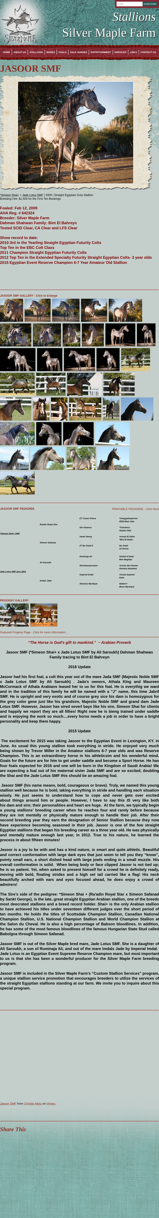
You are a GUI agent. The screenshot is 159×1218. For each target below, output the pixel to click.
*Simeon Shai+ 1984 (10, 533)
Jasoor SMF (8, 1103)
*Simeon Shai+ (9, 195)
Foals (63, 52)
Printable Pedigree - (135, 509)
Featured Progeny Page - (34, 632)
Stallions (36, 52)
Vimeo (51, 1103)
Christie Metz (33, 1103)
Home (6, 52)
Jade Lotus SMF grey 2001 (13, 571)
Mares (50, 52)
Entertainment (101, 52)
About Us (20, 52)
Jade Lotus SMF (32, 195)
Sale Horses (78, 52)
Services (120, 52)
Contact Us (148, 52)
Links (133, 52)
